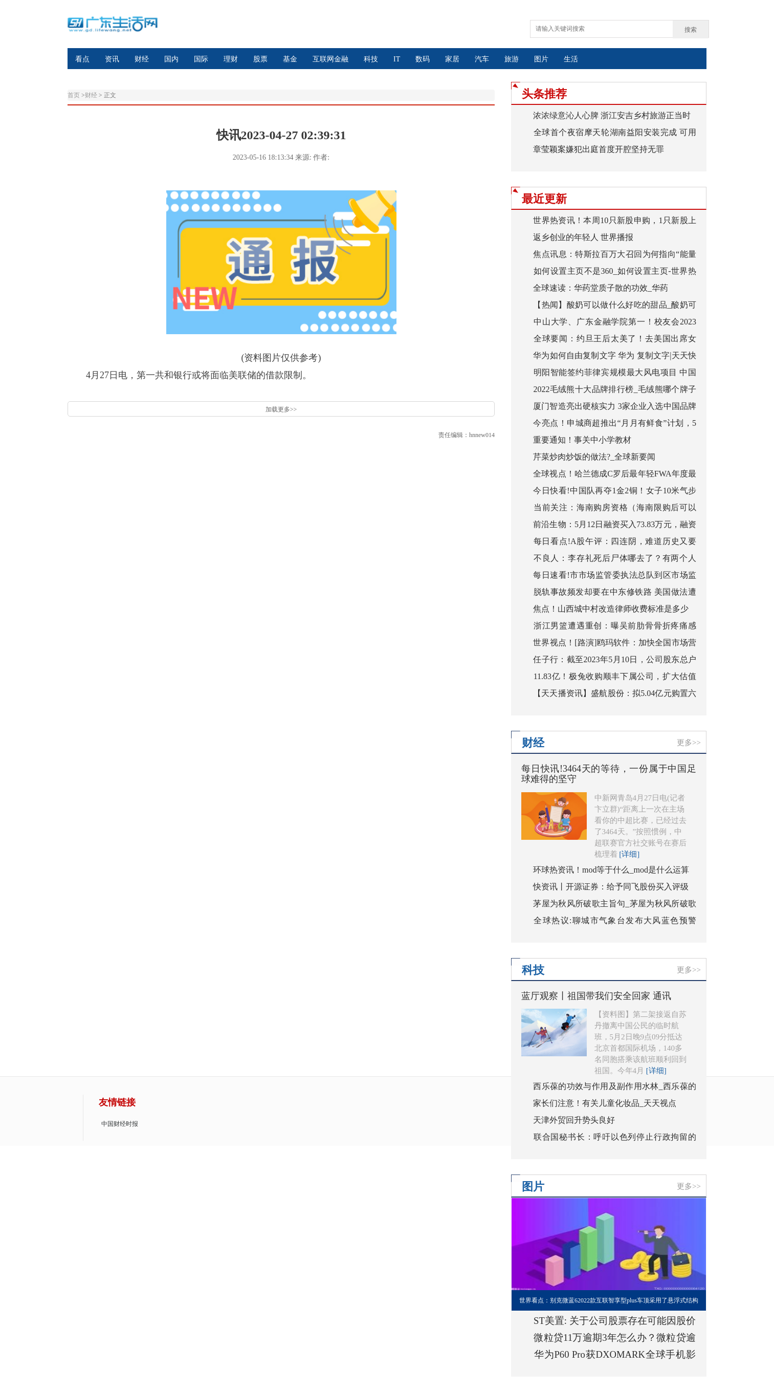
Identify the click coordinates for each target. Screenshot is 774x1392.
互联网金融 (330, 59)
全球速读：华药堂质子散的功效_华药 (600, 288)
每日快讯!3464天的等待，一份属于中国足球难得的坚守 (608, 774)
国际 (201, 59)
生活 (571, 59)
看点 (82, 59)
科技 (371, 59)
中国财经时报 (119, 1123)
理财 (231, 59)
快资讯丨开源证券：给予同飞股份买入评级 (611, 886)
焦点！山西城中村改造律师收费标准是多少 (611, 608)
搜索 (690, 29)
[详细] (629, 854)
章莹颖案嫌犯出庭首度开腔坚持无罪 (598, 149)
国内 (171, 59)
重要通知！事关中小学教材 (582, 440)
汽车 (482, 59)
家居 (452, 59)
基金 (290, 59)
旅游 (511, 59)
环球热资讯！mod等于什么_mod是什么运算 (611, 869)
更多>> (689, 742)
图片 (541, 59)
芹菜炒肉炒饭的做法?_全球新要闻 (594, 456)
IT (396, 59)
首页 (74, 95)
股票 (260, 59)
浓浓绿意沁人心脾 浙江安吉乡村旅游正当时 (612, 115)
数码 (422, 59)
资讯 (112, 59)
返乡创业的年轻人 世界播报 (583, 237)
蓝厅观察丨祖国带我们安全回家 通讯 (596, 996)
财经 (142, 59)
